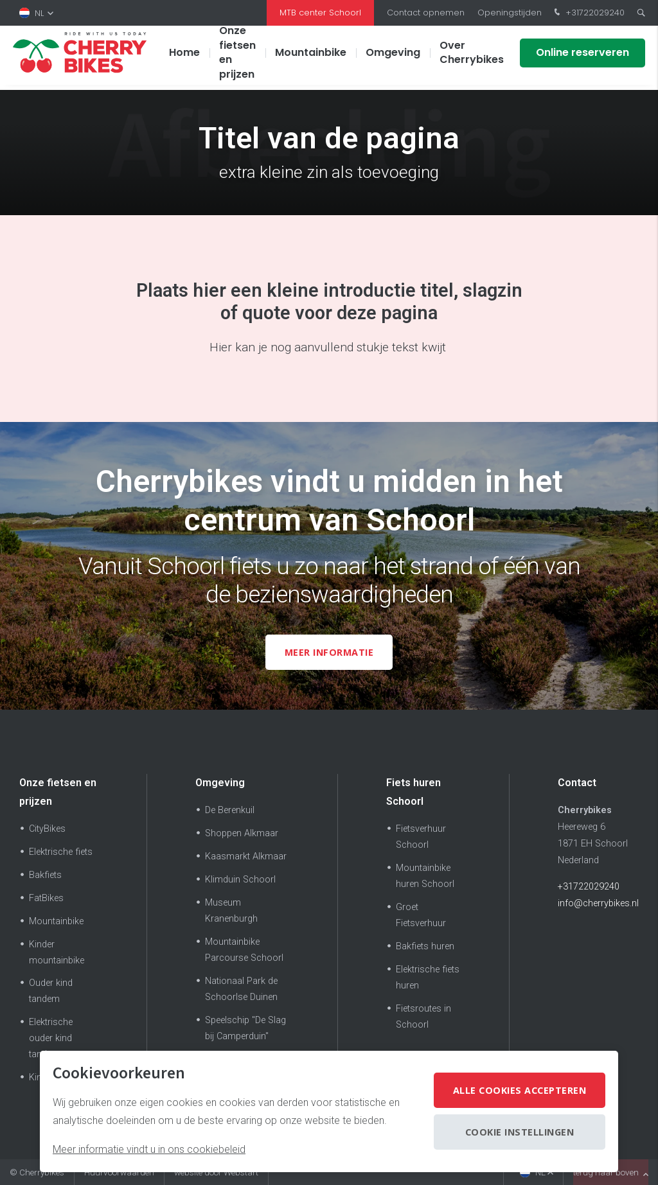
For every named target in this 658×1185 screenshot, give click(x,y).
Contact (577, 783)
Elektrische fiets (61, 852)
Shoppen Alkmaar (241, 833)
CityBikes (47, 828)
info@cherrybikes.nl (598, 903)
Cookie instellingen (519, 1132)
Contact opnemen (426, 12)
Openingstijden (509, 12)
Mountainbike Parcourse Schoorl (244, 949)
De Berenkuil (229, 810)
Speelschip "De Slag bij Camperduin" (245, 1028)
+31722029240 (588, 12)
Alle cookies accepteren (520, 1090)
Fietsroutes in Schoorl (423, 1016)
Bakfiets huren (425, 946)
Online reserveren (582, 57)
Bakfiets (45, 875)
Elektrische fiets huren (427, 977)
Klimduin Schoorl (240, 879)
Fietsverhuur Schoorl (421, 836)
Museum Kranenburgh (231, 910)
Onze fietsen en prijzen (237, 57)
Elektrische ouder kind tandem (51, 1038)
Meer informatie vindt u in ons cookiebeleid (149, 1149)
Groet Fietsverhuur (421, 915)
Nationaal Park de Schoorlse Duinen (241, 989)
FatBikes (46, 898)
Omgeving (393, 57)
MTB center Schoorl (320, 12)
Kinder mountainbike (56, 952)
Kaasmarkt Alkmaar (246, 856)
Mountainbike (310, 57)
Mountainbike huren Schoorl (425, 876)
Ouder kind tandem (51, 991)
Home (184, 57)
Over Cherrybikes (472, 57)
